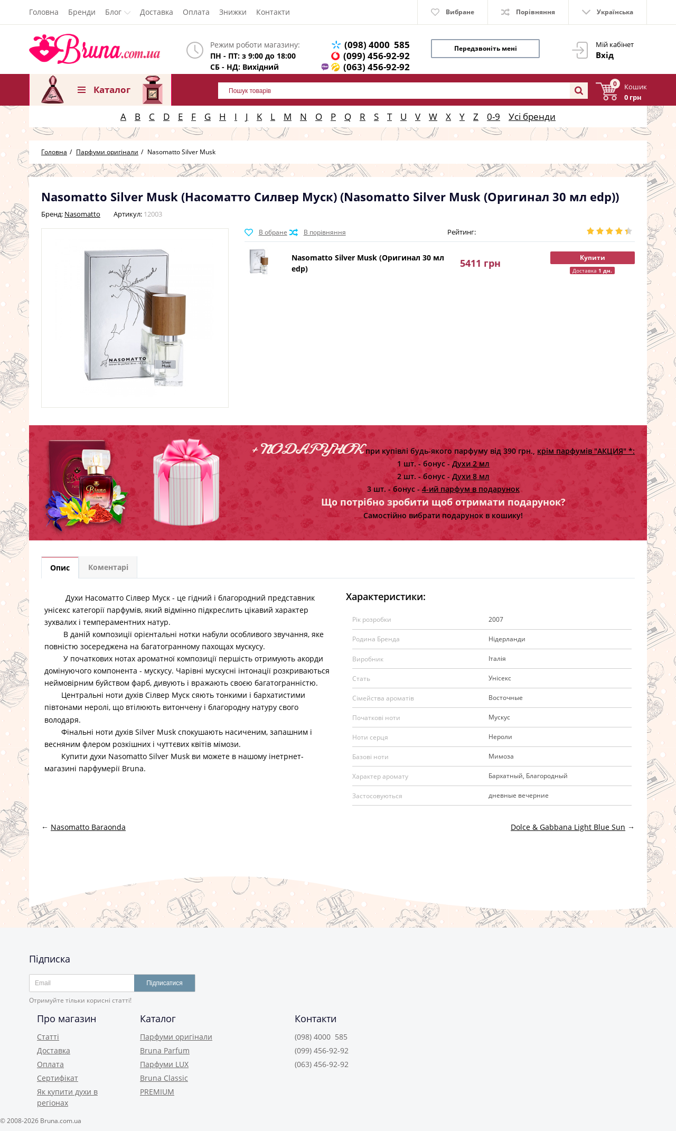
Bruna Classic (164, 1078)
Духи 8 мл (471, 476)
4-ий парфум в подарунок (471, 489)
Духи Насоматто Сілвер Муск (117, 598)
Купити (592, 257)
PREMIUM (157, 1092)
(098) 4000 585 (377, 44)
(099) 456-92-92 (376, 55)
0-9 (493, 116)
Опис (61, 568)
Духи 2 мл (471, 464)
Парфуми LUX (164, 1064)
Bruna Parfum (165, 1050)
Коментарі (111, 568)
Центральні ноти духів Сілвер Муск (126, 696)
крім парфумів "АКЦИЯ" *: (586, 451)
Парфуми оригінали (176, 1037)
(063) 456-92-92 (376, 66)
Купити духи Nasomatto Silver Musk (125, 757)
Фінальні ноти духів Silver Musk (118, 732)
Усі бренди (532, 116)
